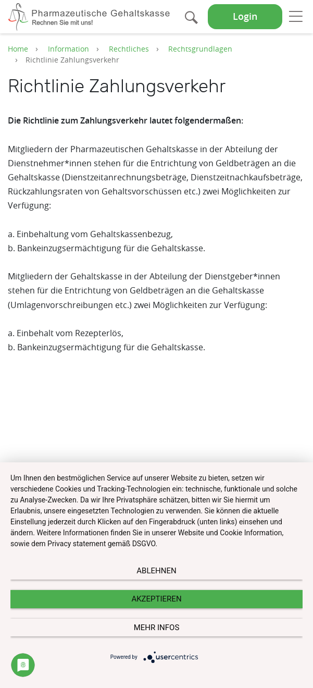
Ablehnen (156, 570)
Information (68, 49)
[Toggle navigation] (295, 16)
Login (245, 16)
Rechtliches (129, 49)
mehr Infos (157, 627)
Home (18, 49)
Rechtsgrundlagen (200, 49)
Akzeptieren (156, 599)
